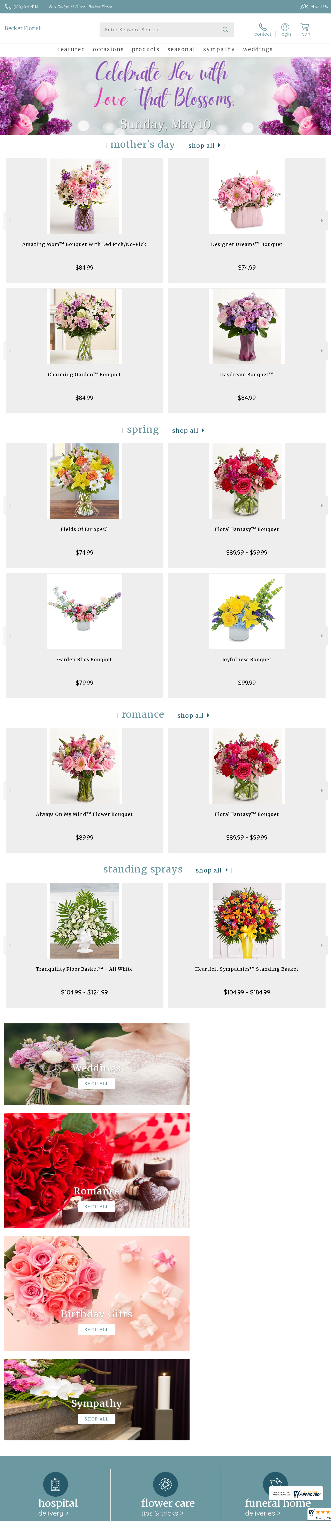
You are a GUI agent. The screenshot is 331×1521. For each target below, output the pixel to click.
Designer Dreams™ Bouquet (247, 244)
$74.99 (247, 267)
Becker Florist (23, 28)
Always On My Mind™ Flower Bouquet (84, 814)
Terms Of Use (210, 1516)
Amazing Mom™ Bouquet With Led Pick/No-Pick (84, 244)
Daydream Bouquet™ (247, 374)
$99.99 (247, 682)
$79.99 (84, 682)
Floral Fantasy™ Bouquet (247, 529)
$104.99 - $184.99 (247, 992)
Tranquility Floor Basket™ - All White (84, 969)
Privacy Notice (240, 1516)
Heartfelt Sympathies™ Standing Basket (247, 969)
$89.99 (84, 837)
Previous (8, 220)
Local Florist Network (277, 1516)
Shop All (202, 146)
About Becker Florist (26, 1339)
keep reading (197, 1349)
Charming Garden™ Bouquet (84, 374)
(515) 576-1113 (25, 6)
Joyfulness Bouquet (247, 659)
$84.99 (84, 267)
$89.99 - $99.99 (246, 552)
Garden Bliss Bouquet (84, 659)
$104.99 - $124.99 (84, 992)
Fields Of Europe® (84, 529)
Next (322, 220)
